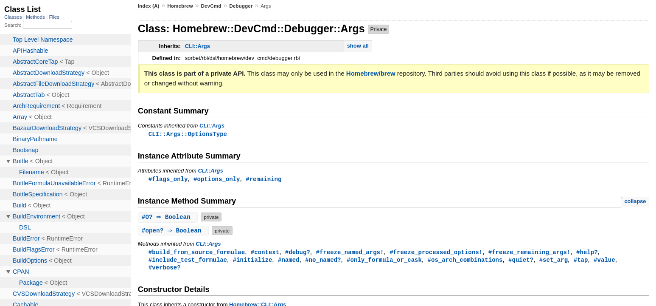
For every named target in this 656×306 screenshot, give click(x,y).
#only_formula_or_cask (384, 261)
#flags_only (168, 180)
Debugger (240, 6)
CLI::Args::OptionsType (188, 134)
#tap (581, 261)
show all (358, 45)
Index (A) (149, 6)
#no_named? (323, 261)
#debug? (297, 253)
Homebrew (180, 6)
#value (604, 261)
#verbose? (165, 269)
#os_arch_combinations (464, 261)
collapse (635, 202)
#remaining (263, 180)
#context (265, 253)
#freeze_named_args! (350, 253)
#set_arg (553, 261)
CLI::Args (197, 46)
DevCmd (211, 6)
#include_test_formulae (188, 261)
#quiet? (520, 261)
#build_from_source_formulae (197, 253)
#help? (587, 253)
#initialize (252, 261)
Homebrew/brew (370, 73)
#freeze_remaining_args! (529, 253)
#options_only (216, 180)
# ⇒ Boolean (169, 218)
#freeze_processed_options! (436, 253)
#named (289, 261)
